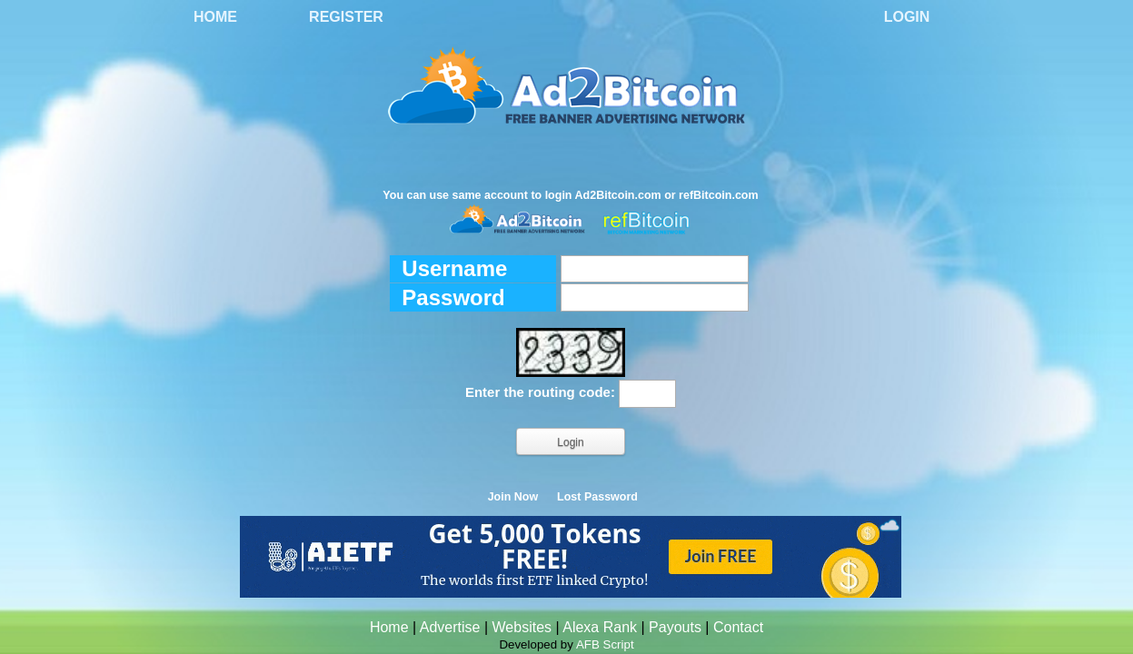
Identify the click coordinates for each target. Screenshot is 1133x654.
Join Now (513, 496)
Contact (738, 627)
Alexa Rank (599, 627)
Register (346, 17)
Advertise (450, 627)
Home (215, 17)
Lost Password (597, 496)
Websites (522, 627)
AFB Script (605, 644)
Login (907, 17)
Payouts (675, 627)
